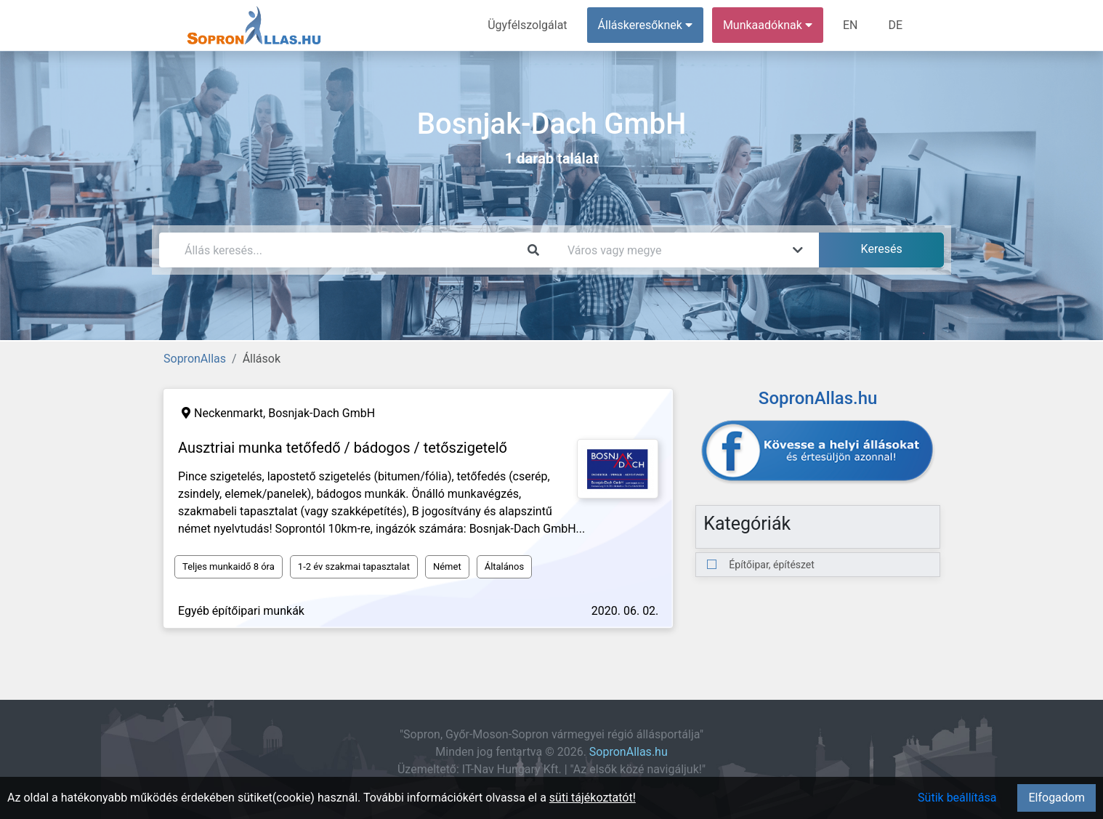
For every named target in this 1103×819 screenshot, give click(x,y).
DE (895, 25)
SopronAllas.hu (628, 752)
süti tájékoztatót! (592, 797)
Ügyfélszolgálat (527, 25)
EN (850, 25)
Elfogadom (1056, 797)
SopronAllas (194, 359)
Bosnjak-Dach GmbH (321, 413)
